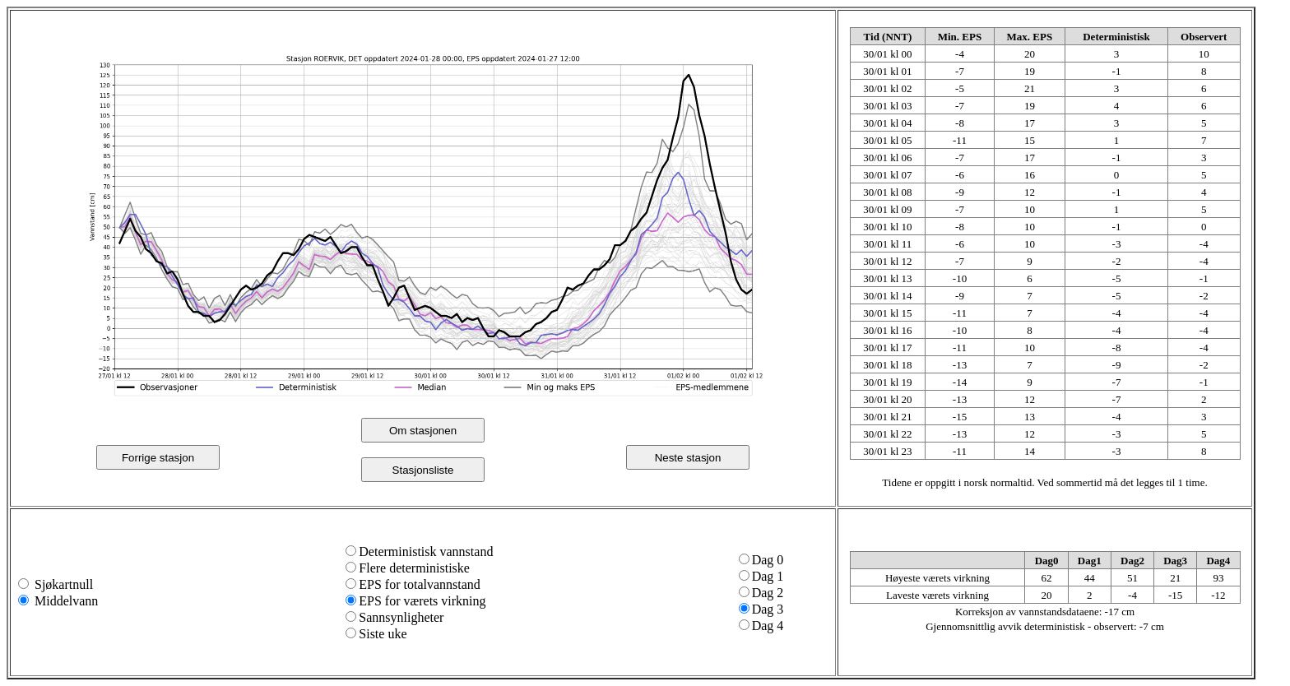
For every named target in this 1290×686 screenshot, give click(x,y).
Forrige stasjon (158, 458)
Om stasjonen (423, 430)
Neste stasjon (688, 458)
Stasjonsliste (423, 470)
